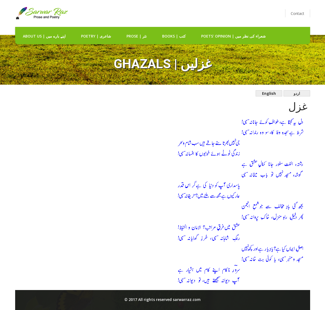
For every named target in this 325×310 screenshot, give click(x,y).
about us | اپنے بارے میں (44, 36)
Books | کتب (174, 36)
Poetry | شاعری (96, 36)
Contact (297, 13)
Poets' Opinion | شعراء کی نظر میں (233, 36)
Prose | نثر (136, 36)
